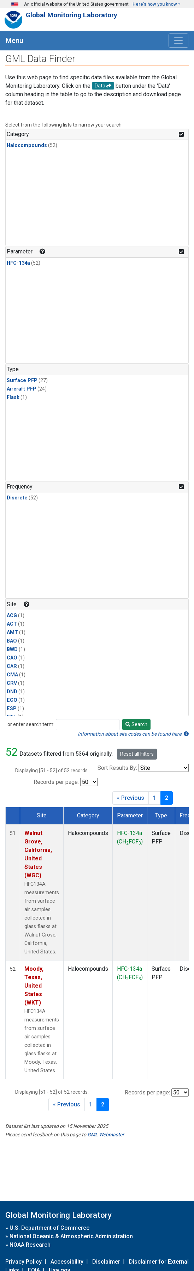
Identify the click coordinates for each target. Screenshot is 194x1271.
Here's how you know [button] (155, 4)
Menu (14, 40)
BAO (12, 641)
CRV (12, 683)
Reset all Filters (137, 754)
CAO (12, 658)
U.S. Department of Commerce (49, 1227)
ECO (12, 700)
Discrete (17, 498)
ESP (12, 709)
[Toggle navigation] (178, 40)
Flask (13, 397)
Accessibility (67, 1261)
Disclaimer (106, 1261)
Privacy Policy (23, 1261)
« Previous (130, 797)
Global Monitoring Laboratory (71, 15)
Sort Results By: (117, 768)
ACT (12, 624)
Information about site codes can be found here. (133, 734)
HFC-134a (18, 263)
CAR (12, 666)
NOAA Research (30, 1244)
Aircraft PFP (21, 389)
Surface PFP (22, 380)
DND (12, 692)
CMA (12, 675)
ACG (12, 616)
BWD (12, 649)
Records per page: (56, 782)
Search (136, 724)
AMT (12, 633)
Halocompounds (27, 145)
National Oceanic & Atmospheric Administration (71, 1236)
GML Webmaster (105, 1134)
